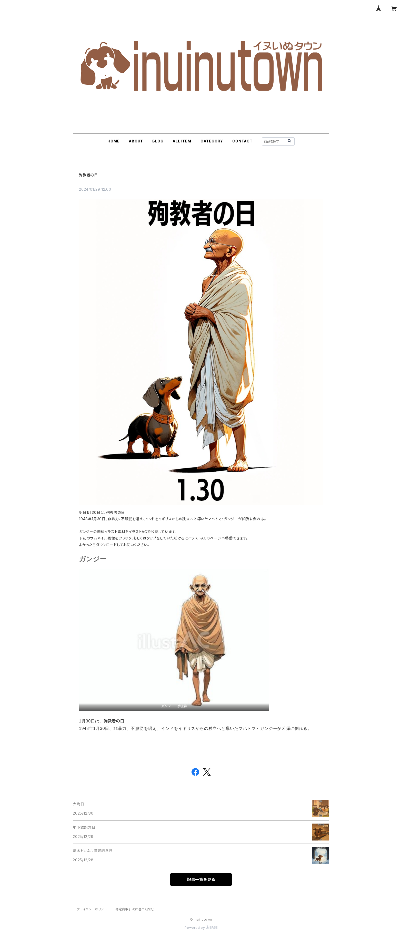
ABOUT (136, 141)
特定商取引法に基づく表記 (134, 909)
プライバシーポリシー (92, 909)
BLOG (157, 141)
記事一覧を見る (201, 879)
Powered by (201, 928)
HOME (113, 141)
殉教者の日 (88, 175)
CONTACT (242, 141)
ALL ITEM (182, 141)
